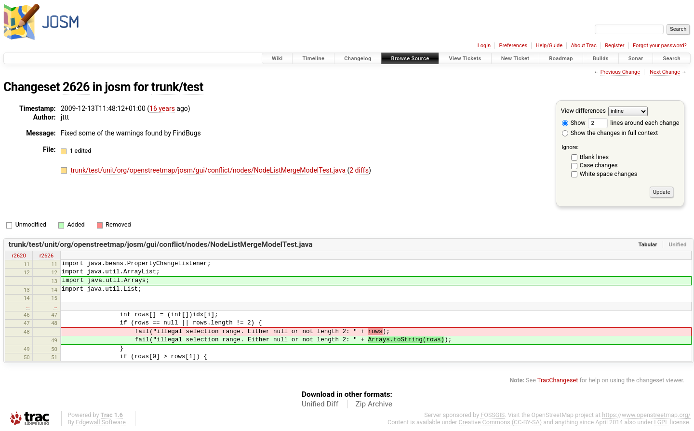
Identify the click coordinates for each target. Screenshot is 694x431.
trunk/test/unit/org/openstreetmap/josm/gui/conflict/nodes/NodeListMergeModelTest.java (208, 170)
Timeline (313, 58)
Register (614, 45)
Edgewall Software (101, 422)
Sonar (635, 58)
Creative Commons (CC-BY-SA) (500, 422)
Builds (601, 58)
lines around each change (633, 122)
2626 (76, 87)
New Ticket (515, 58)
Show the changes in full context (610, 132)
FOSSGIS (492, 414)
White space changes (609, 173)
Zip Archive (374, 404)
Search (672, 58)
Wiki (277, 58)
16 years (162, 108)
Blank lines (594, 157)
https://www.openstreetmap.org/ (646, 414)
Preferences (513, 45)
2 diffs (359, 170)
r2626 (46, 255)
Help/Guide (549, 45)
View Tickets (465, 58)
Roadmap (561, 58)
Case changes (599, 165)
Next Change (665, 72)
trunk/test (177, 87)
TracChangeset (557, 380)
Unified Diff (320, 404)
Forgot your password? (660, 45)
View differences (583, 110)
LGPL (661, 422)
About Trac (584, 45)
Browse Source (410, 58)
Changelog (357, 58)
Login (484, 45)
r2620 (19, 255)
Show (574, 122)
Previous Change (620, 72)
